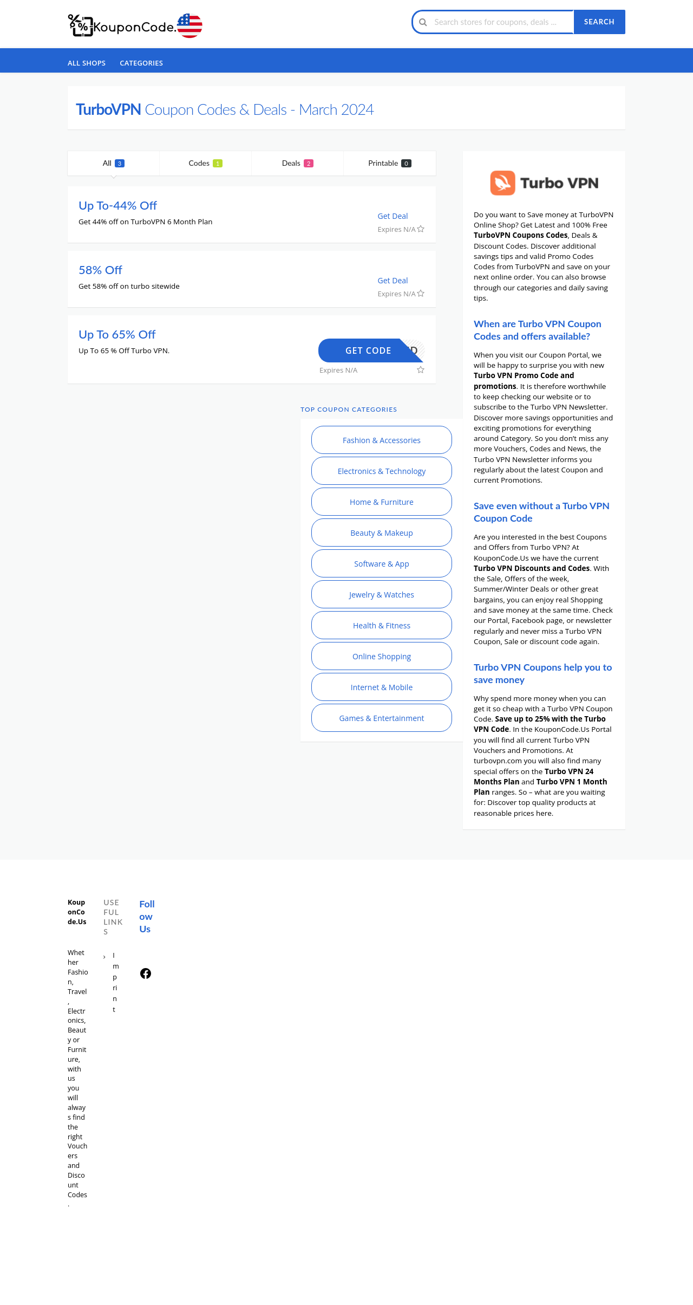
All (114, 162)
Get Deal (398, 216)
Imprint (116, 982)
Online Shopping (381, 656)
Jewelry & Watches (381, 594)
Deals (298, 162)
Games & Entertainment (381, 718)
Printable (389, 162)
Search (599, 21)
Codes (206, 162)
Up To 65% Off (117, 334)
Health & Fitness (381, 625)
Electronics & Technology (382, 471)
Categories (141, 63)
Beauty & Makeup (381, 533)
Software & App (381, 564)
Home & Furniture (382, 502)
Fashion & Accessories (382, 440)
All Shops (87, 63)
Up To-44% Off (118, 205)
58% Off (100, 269)
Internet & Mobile (382, 687)
